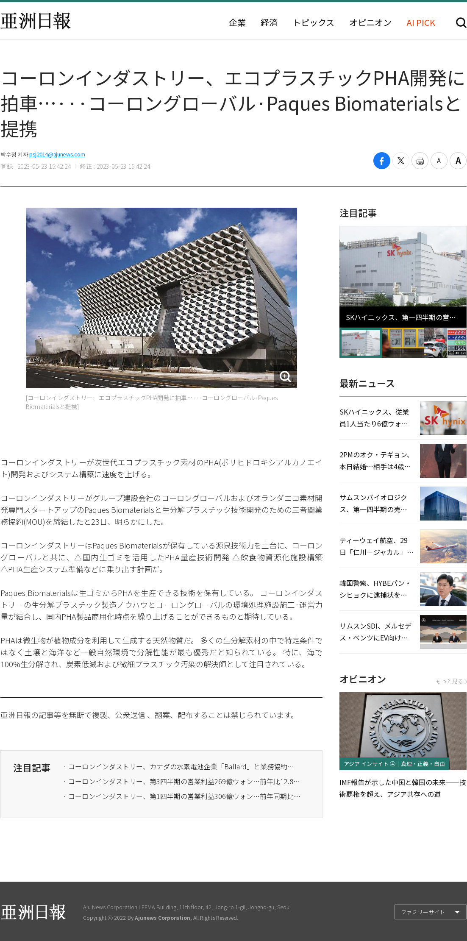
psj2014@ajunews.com (57, 154)
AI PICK (420, 22)
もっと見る (451, 681)
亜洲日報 (35, 21)
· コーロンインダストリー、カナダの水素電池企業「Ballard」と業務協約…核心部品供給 (181, 766)
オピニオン (370, 22)
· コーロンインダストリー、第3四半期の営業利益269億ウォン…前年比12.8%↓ (181, 781)
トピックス (313, 22)
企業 (237, 22)
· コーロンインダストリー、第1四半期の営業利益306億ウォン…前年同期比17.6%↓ (181, 796)
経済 (269, 22)
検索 (461, 22)
